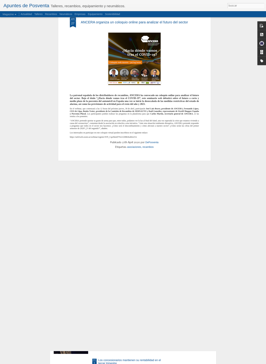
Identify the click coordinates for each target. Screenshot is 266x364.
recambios (148, 94)
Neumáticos (65, 14)
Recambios (51, 14)
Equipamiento (95, 14)
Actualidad (26, 14)
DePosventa (151, 90)
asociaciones (134, 94)
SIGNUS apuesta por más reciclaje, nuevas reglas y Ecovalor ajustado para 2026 (130, 283)
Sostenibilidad (112, 14)
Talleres (38, 14)
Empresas (80, 14)
